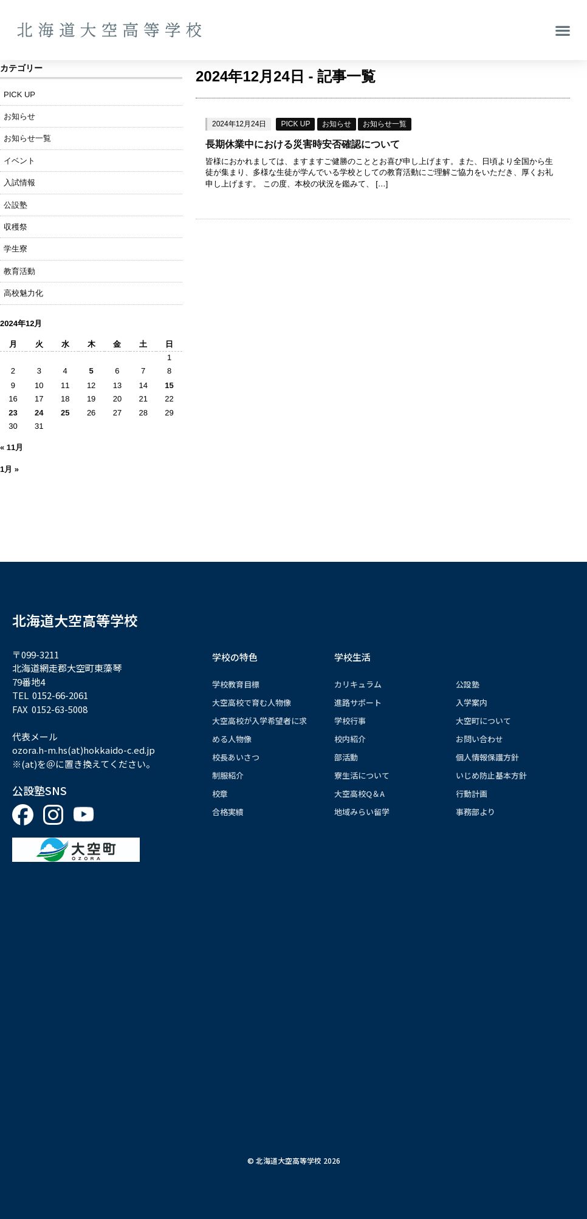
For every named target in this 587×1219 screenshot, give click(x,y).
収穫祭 (15, 226)
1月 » (9, 469)
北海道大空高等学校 (75, 620)
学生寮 (15, 248)
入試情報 (19, 182)
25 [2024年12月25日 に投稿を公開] (65, 412)
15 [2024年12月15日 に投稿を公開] (169, 385)
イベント (19, 160)
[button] (563, 30)
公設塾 (15, 205)
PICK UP (295, 124)
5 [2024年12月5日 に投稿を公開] (91, 370)
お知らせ (336, 124)
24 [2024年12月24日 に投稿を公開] (39, 412)
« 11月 (11, 447)
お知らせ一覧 (385, 124)
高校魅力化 (23, 293)
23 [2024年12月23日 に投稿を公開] (13, 412)
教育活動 (19, 271)
